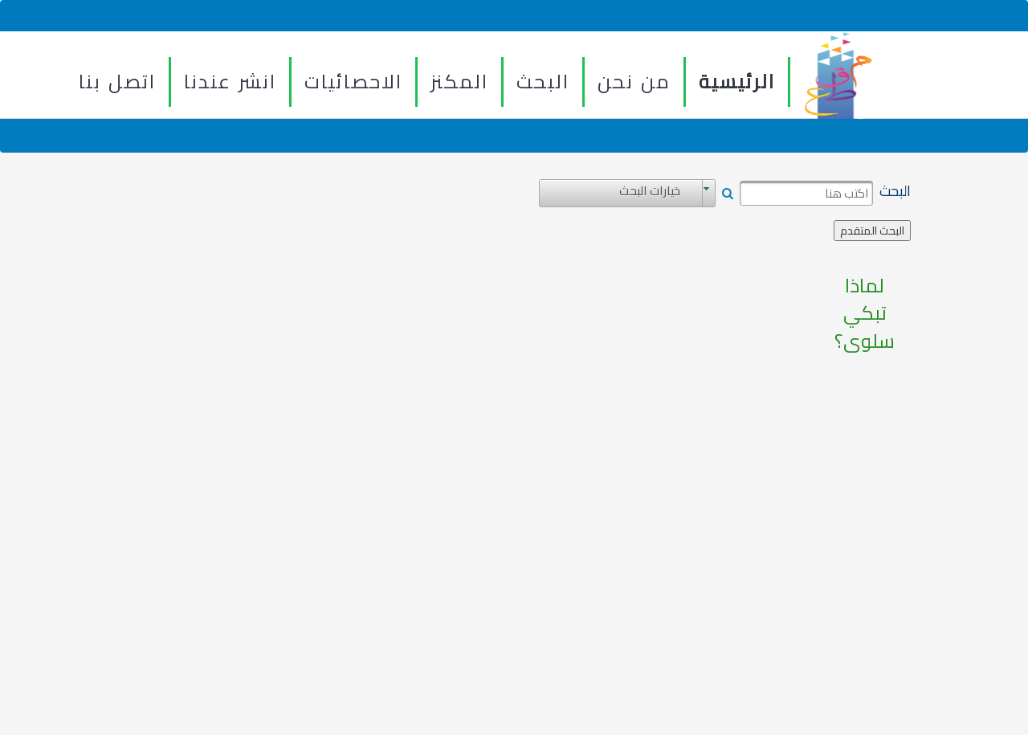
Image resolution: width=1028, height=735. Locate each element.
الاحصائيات (353, 81)
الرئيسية (737, 81)
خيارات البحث (649, 191)
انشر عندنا (230, 81)
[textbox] (806, 193)
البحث (542, 81)
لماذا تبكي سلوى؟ (864, 313)
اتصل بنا (117, 81)
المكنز (459, 81)
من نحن (634, 81)
